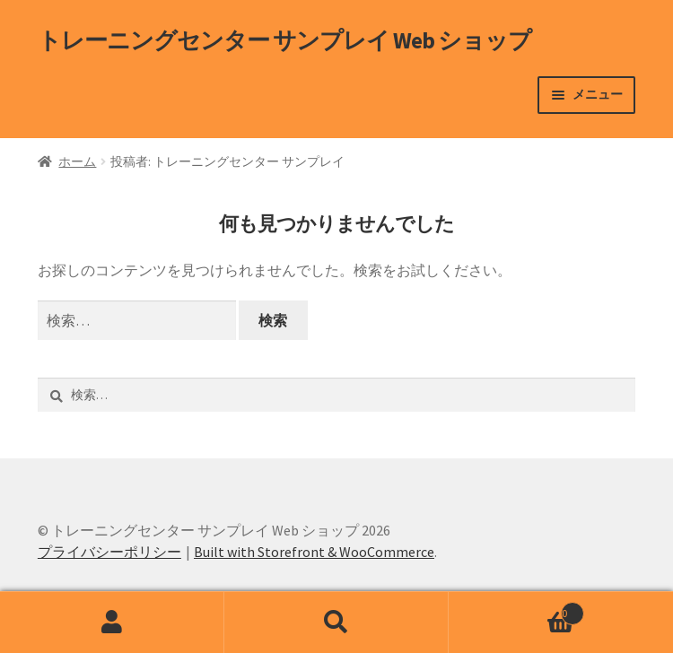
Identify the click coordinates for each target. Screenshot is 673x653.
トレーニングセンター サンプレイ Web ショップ (284, 40)
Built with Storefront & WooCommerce (314, 552)
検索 (336, 622)
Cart (516, 609)
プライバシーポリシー (109, 552)
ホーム (77, 161)
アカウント (112, 622)
